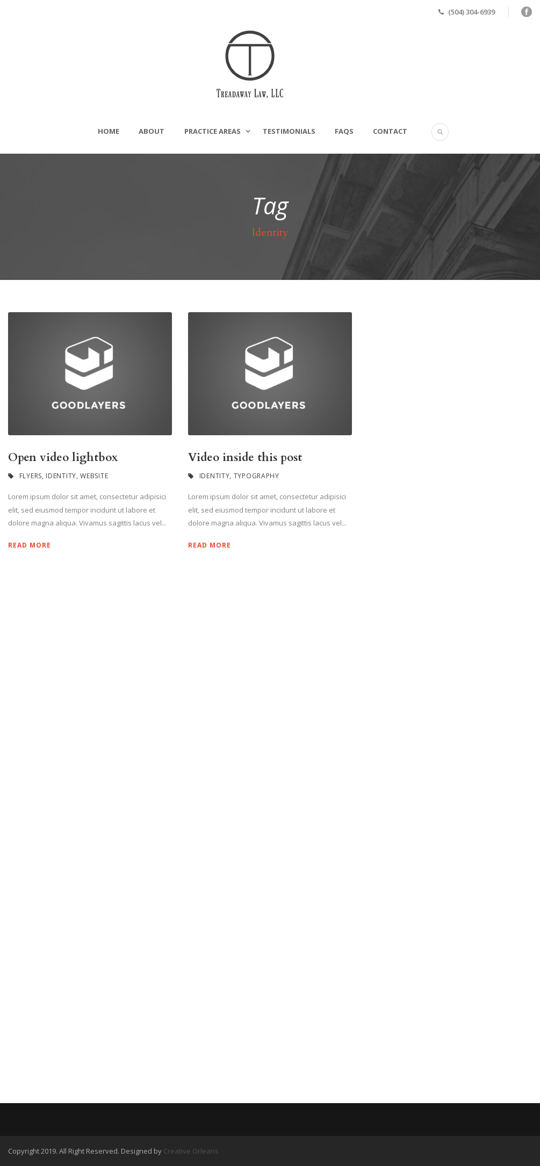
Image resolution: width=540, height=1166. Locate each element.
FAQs (344, 131)
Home (108, 131)
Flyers (30, 475)
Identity (61, 475)
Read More (29, 545)
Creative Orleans (191, 1151)
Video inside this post (245, 457)
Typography (256, 475)
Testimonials (289, 131)
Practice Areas (212, 131)
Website (94, 475)
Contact (390, 131)
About (151, 131)
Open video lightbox (63, 457)
